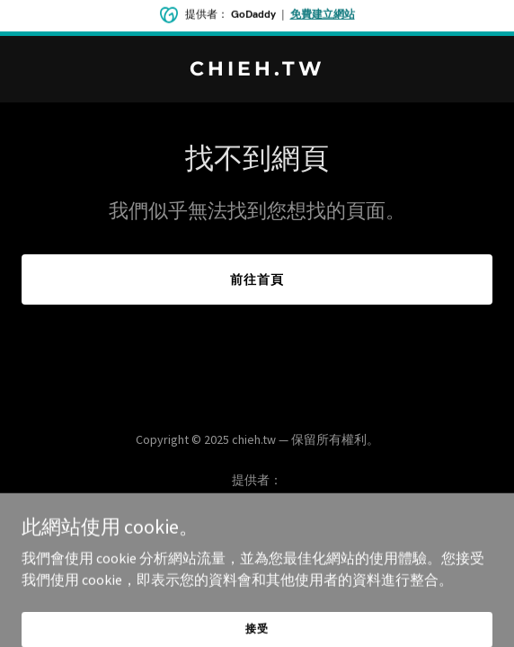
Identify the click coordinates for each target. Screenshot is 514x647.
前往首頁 (257, 279)
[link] (257, 70)
